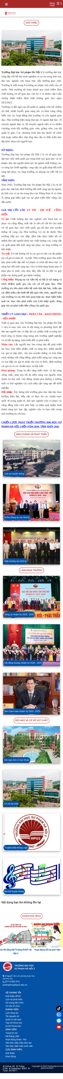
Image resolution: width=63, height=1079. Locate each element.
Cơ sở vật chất (11, 803)
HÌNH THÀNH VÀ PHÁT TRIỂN (31, 434)
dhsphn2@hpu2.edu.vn (16, 985)
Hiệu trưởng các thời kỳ (15, 561)
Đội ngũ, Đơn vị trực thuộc (16, 760)
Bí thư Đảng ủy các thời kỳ (17, 517)
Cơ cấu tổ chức (12, 1006)
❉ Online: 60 (9, 1066)
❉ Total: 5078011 (16, 1069)
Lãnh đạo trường (31, 570)
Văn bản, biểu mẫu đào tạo (18, 1043)
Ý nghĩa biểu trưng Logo (16, 847)
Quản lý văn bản (13, 1019)
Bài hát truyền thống (14, 891)
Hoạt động (10, 1056)
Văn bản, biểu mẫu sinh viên (19, 1046)
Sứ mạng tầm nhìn (14, 1002)
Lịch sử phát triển (13, 999)
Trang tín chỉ (11, 1033)
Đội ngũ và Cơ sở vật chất (31, 720)
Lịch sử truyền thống (14, 473)
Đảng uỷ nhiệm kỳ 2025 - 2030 (19, 614)
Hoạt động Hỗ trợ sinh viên (47, 950)
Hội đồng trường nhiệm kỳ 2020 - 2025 (23, 663)
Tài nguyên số (12, 1016)
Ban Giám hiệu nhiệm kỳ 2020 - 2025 (22, 711)
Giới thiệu (10, 1053)
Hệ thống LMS (12, 1036)
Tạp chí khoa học (13, 1022)
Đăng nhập (52, 4)
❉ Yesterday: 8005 (18, 1068)
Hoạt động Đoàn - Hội (15, 1039)
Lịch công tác (11, 1013)
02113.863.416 (12, 981)
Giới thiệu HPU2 (13, 996)
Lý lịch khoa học (13, 1026)
